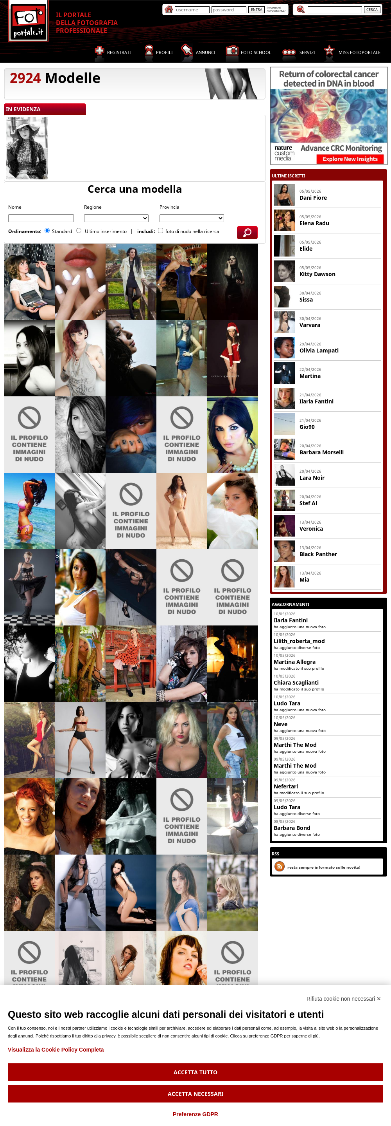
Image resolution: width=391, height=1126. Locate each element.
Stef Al (308, 503)
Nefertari (286, 786)
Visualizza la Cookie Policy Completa (56, 1049)
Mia (304, 579)
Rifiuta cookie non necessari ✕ (344, 999)
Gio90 (307, 426)
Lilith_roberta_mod (299, 641)
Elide (306, 248)
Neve (280, 724)
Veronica (311, 528)
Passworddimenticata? (276, 9)
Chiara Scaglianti (296, 682)
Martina (310, 376)
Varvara (310, 325)
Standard (62, 231)
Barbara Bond (292, 827)
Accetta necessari (195, 1093)
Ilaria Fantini (317, 401)
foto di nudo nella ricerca (192, 231)
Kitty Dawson (317, 274)
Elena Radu (314, 223)
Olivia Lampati (319, 350)
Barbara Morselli (322, 452)
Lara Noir (312, 477)
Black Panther (318, 554)
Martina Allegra (295, 661)
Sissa (306, 299)
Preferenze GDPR (195, 1114)
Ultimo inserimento (106, 231)
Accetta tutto (195, 1072)
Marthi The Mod (295, 744)
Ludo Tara (287, 703)
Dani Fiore (313, 197)
